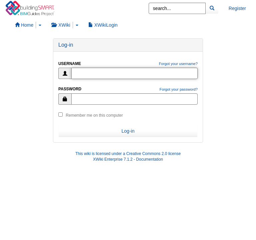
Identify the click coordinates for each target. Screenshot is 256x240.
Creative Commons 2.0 (146, 153)
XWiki (60, 25)
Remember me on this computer (90, 115)
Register (237, 8)
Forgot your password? (179, 89)
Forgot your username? (178, 64)
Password (69, 89)
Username (69, 63)
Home (24, 25)
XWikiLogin (103, 25)
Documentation (149, 159)
